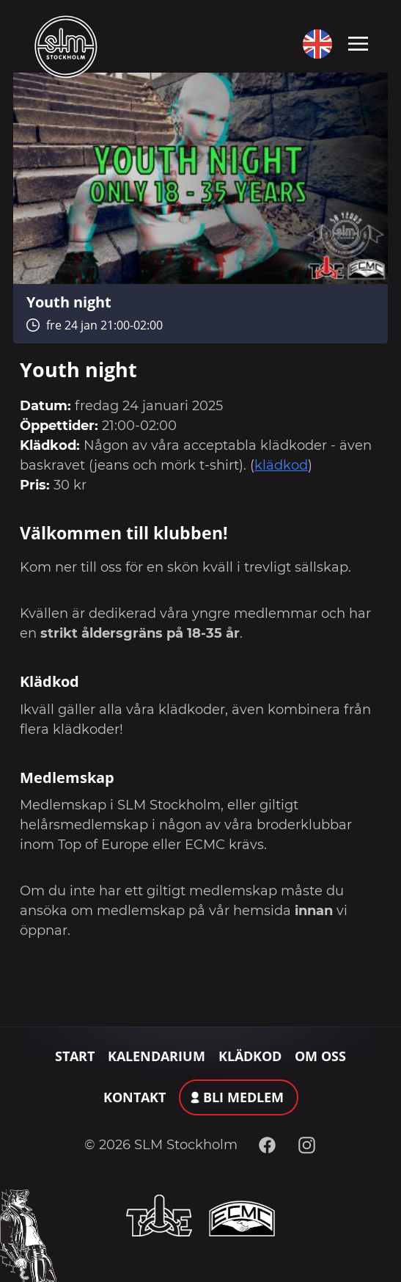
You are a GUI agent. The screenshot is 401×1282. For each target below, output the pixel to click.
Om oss (320, 1056)
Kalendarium (156, 1056)
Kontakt (134, 1097)
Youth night (68, 301)
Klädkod (250, 1056)
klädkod (281, 465)
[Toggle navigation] (358, 42)
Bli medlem (243, 1097)
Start (75, 1056)
